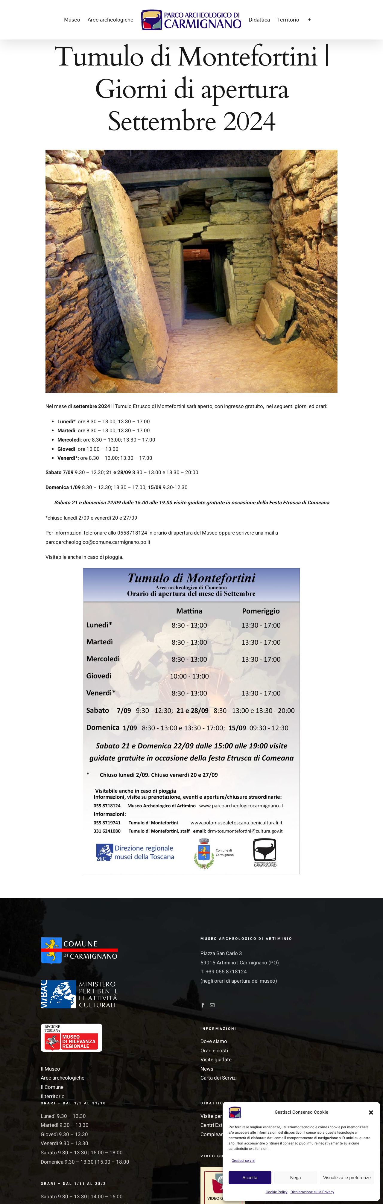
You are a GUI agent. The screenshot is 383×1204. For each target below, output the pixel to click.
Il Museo (50, 1069)
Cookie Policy (277, 1192)
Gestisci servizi (243, 1160)
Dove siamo (213, 1041)
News (206, 1069)
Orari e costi (214, 1050)
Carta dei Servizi (218, 1078)
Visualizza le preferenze (347, 1177)
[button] (371, 1112)
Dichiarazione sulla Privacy (312, 1192)
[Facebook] (202, 1005)
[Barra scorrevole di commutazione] (309, 19)
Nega (295, 1177)
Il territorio (53, 1096)
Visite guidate (216, 1059)
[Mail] (212, 1005)
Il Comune (52, 1087)
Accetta (249, 1177)
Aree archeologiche (62, 1078)
